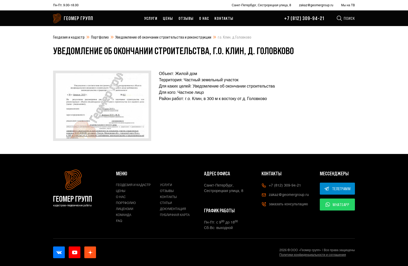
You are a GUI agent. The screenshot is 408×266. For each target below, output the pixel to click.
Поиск (345, 18)
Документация (173, 209)
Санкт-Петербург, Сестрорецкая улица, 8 (261, 5)
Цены (168, 18)
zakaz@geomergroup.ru (316, 5)
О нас (204, 18)
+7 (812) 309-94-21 (304, 18)
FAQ (119, 221)
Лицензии (124, 209)
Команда (123, 215)
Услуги (150, 18)
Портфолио (100, 37)
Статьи (166, 203)
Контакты (223, 18)
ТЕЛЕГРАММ (337, 188)
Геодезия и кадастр (69, 37)
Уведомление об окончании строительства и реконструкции (163, 37)
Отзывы (186, 18)
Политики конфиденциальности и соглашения (312, 255)
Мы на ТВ (348, 5)
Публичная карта (175, 215)
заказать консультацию (285, 204)
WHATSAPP (337, 204)
